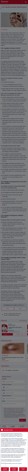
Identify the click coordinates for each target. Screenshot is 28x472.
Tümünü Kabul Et (5, 469)
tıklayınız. (20, 463)
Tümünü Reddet (14, 469)
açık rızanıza (14, 439)
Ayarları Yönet (23, 469)
